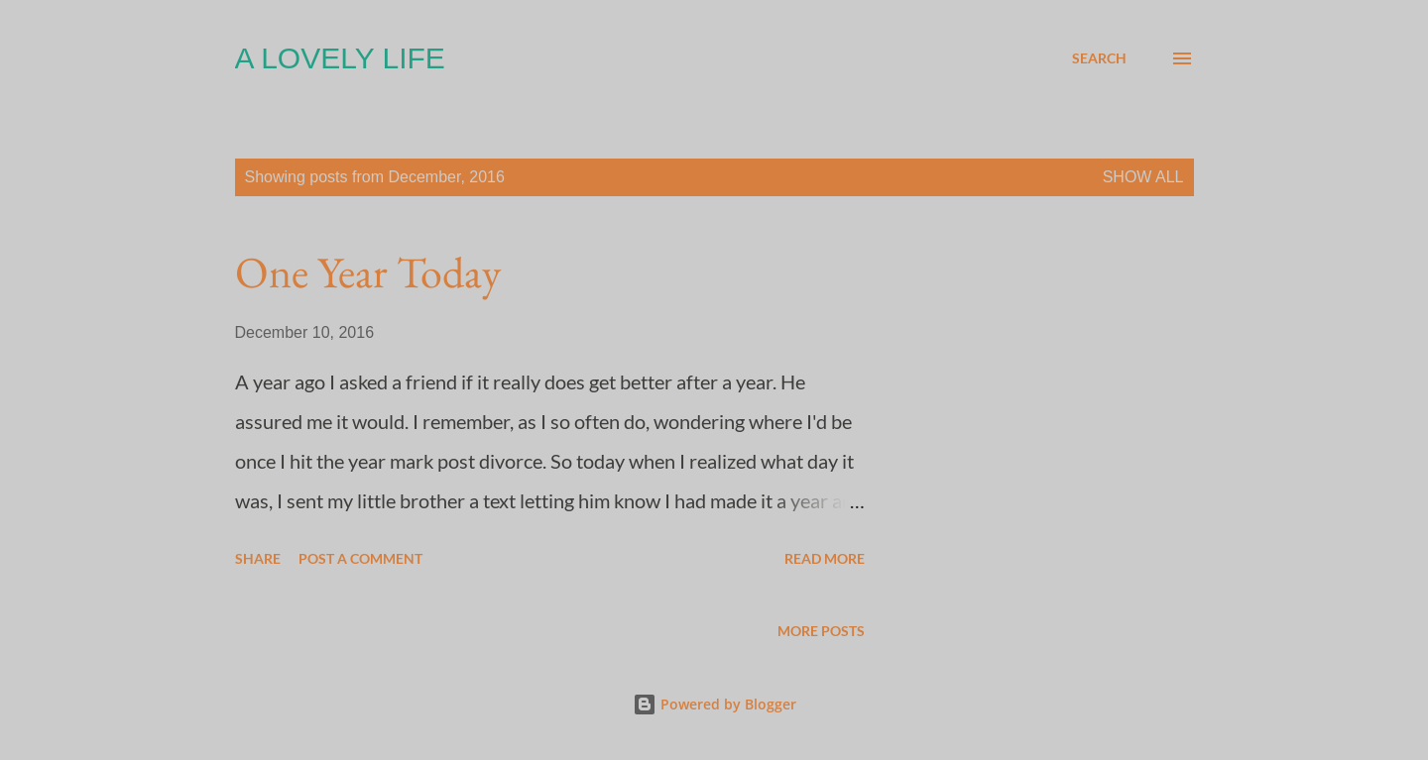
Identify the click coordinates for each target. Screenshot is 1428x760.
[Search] (1099, 58)
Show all (1143, 176)
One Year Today (368, 272)
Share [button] (258, 558)
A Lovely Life (340, 58)
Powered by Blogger (714, 704)
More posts (821, 630)
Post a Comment (360, 558)
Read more (824, 558)
